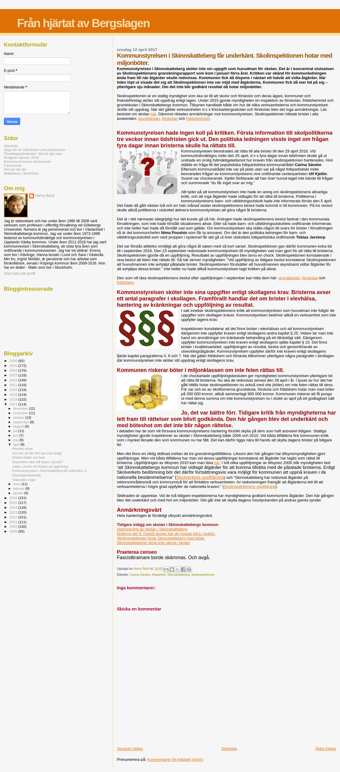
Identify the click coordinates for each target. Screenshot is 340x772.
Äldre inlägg (325, 748)
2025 (13, 365)
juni (16, 435)
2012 (13, 517)
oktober (19, 417)
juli (15, 431)
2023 (13, 375)
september (21, 422)
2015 (13, 503)
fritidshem (125, 282)
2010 (13, 526)
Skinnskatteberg (178, 574)
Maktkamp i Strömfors (21, 173)
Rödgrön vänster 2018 (21, 157)
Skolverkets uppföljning (200, 477)
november (21, 413)
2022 (13, 380)
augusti (19, 426)
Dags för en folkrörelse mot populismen (34, 150)
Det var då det (15, 169)
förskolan (170, 118)
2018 (13, 399)
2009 (13, 531)
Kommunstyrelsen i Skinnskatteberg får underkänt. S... (50, 470)
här (153, 114)
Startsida (229, 748)
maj (16, 440)
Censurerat (12, 165)
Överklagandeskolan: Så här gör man (33, 153)
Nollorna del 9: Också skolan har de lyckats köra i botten (166, 533)
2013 (13, 512)
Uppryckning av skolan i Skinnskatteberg (152, 529)
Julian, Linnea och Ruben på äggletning (40, 466)
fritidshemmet (198, 118)
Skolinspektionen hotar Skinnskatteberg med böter (161, 538)
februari (19, 488)
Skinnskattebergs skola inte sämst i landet (153, 542)
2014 (13, 507)
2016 (13, 498)
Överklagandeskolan (26, 475)
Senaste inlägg (130, 748)
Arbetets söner (22, 448)
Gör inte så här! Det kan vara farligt (37, 453)
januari (18, 493)
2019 (13, 394)
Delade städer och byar (28, 457)
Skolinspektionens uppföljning (249, 486)
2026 (13, 361)
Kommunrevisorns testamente (27, 161)
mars (17, 484)
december (21, 408)
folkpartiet (158, 574)
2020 (13, 390)
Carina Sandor (140, 574)
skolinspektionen (203, 574)
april (16, 444)
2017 (13, 404)
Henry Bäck (45, 196)
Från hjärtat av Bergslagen (83, 23)
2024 (13, 370)
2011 (13, 522)
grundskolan (149, 118)
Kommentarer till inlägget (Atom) (175, 759)
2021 (13, 385)
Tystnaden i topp (24, 480)
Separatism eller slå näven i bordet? (37, 462)
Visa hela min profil (19, 273)
